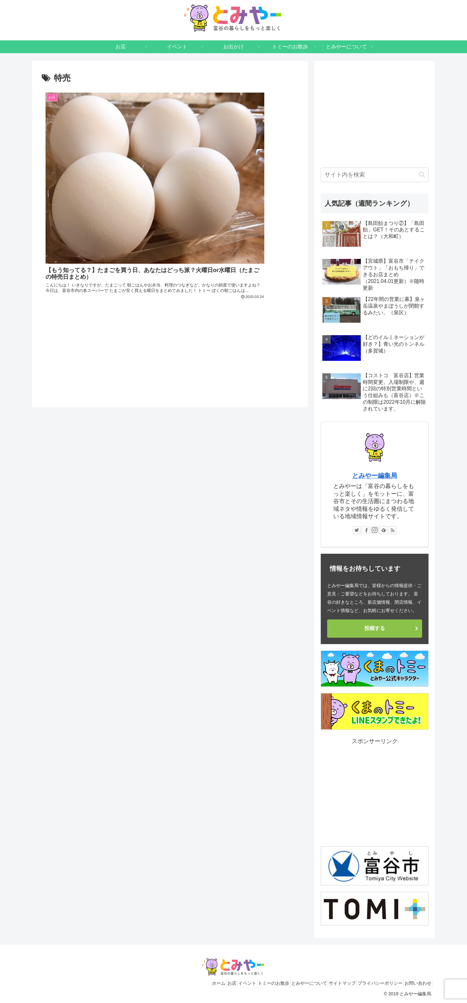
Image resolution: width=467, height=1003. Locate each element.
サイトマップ (330, 983)
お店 (199, 983)
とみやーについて (292, 983)
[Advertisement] (170, 282)
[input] (375, 175)
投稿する (374, 628)
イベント (220, 983)
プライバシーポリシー (372, 983)
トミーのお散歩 (251, 983)
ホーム (182, 983)
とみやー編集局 (374, 475)
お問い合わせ (415, 983)
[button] (422, 174)
